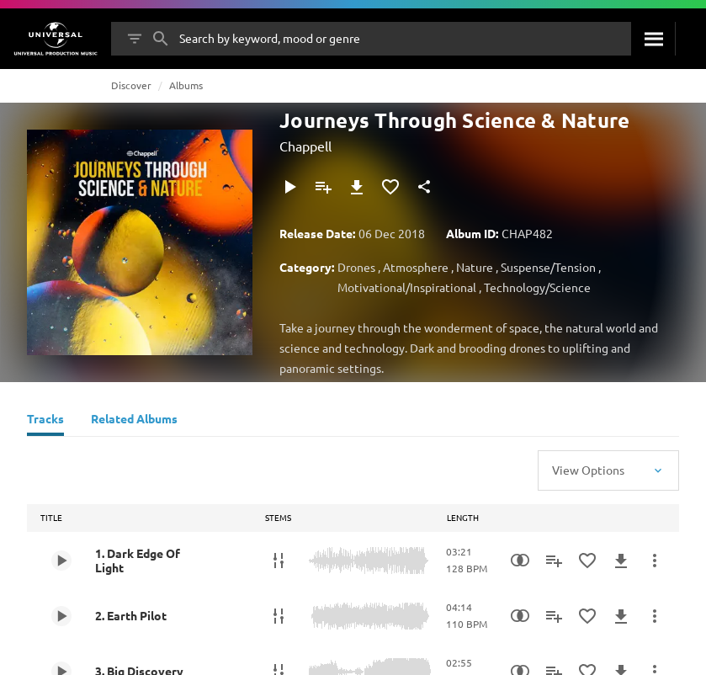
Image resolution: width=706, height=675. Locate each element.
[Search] (653, 38)
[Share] (424, 187)
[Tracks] (45, 421)
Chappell (305, 145)
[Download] (357, 187)
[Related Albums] (134, 421)
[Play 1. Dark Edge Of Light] (61, 560)
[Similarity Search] (520, 560)
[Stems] (278, 560)
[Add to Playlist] (323, 187)
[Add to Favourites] (390, 187)
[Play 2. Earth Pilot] (61, 616)
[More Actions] (655, 560)
